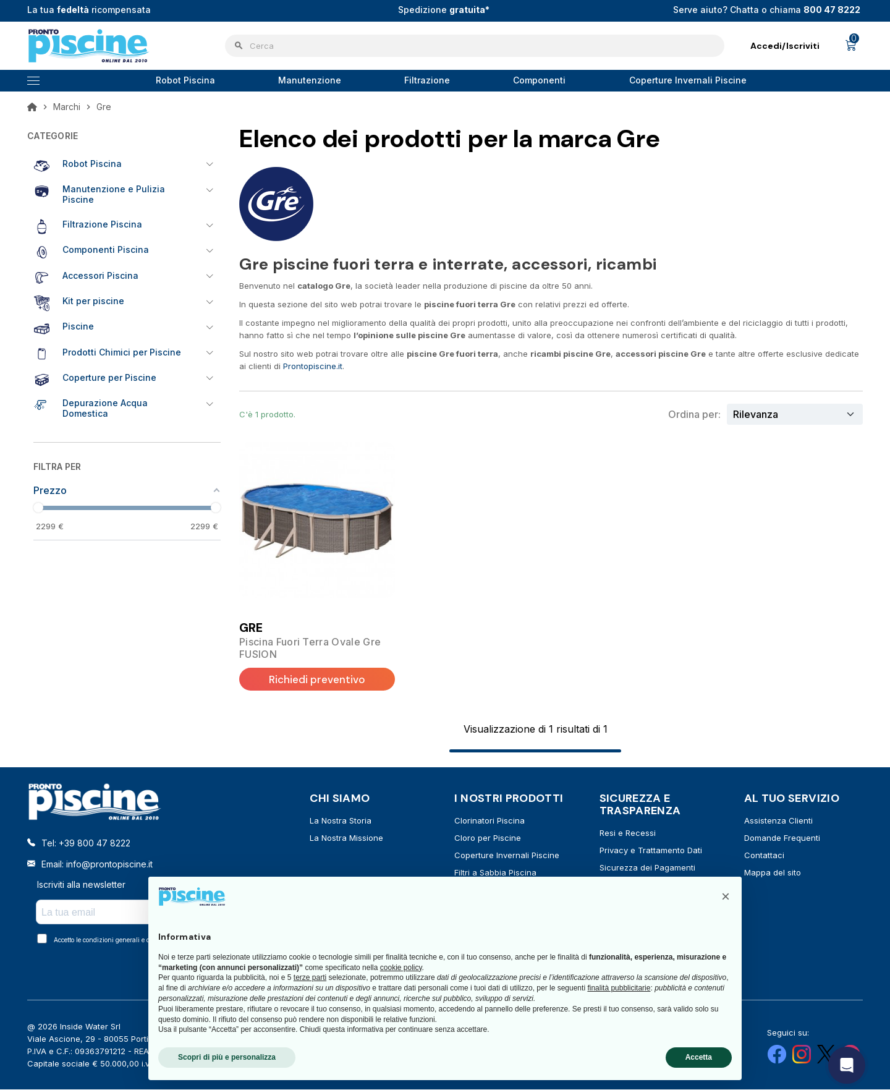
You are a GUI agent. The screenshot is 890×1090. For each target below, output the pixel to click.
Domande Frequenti (782, 838)
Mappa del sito (772, 873)
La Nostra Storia (340, 821)
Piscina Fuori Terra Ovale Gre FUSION (310, 648)
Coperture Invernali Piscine (506, 856)
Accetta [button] (698, 1057)
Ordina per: (694, 414)
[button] (725, 896)
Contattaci (764, 856)
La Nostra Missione (346, 838)
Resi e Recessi (628, 833)
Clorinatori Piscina (489, 821)
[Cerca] (474, 46)
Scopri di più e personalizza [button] (227, 1057)
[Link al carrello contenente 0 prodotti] (851, 45)
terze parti (310, 977)
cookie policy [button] (401, 967)
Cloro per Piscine (487, 838)
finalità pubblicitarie (618, 988)
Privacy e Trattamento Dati (651, 851)
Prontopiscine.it (312, 366)
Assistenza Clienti (778, 821)
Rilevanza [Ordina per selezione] (755, 414)
